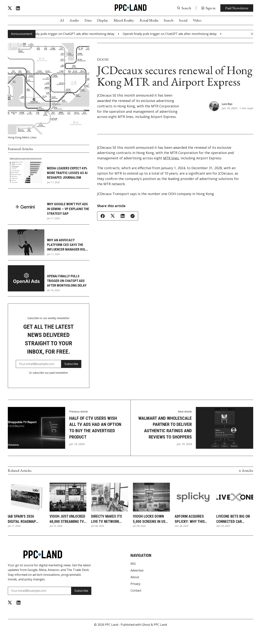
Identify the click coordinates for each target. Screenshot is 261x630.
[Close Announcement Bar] (252, 34)
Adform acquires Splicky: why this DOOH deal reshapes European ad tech (192, 519)
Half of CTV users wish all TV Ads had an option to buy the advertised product (95, 428)
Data (88, 20)
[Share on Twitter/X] (113, 216)
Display (102, 20)
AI (62, 20)
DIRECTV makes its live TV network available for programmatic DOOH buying (108, 519)
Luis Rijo (227, 104)
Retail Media (149, 20)
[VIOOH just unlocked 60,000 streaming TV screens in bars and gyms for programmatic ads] (68, 497)
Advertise (136, 570)
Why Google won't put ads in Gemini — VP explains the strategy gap (68, 208)
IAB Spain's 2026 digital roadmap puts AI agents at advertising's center (26, 519)
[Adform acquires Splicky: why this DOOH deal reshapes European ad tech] (193, 497)
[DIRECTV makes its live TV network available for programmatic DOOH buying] (109, 497)
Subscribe (71, 364)
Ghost (146, 625)
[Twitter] (10, 8)
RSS (133, 563)
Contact (135, 590)
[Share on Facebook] (103, 216)
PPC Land (111, 625)
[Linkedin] (18, 8)
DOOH (103, 59)
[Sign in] (208, 8)
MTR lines (171, 158)
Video (197, 20)
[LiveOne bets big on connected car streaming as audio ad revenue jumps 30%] (234, 497)
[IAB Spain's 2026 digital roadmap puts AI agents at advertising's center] (26, 497)
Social (183, 20)
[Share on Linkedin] (123, 216)
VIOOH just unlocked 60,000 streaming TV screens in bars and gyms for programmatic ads (67, 519)
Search (168, 20)
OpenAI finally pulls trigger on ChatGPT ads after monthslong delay (67, 280)
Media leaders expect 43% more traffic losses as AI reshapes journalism (67, 172)
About (134, 577)
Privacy (135, 583)
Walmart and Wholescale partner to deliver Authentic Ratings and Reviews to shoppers (165, 428)
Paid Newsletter (236, 8)
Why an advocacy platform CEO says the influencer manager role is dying (67, 245)
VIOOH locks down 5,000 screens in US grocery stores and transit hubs (150, 519)
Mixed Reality (124, 20)
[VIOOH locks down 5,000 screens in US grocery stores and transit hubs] (151, 497)
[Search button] (184, 8)
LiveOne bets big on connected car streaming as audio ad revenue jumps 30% (233, 519)
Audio (74, 20)
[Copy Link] (132, 216)
